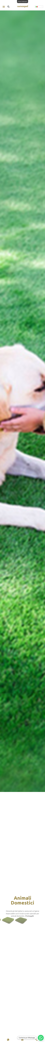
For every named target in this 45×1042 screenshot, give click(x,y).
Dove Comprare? (22, 1)
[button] (4, 7)
